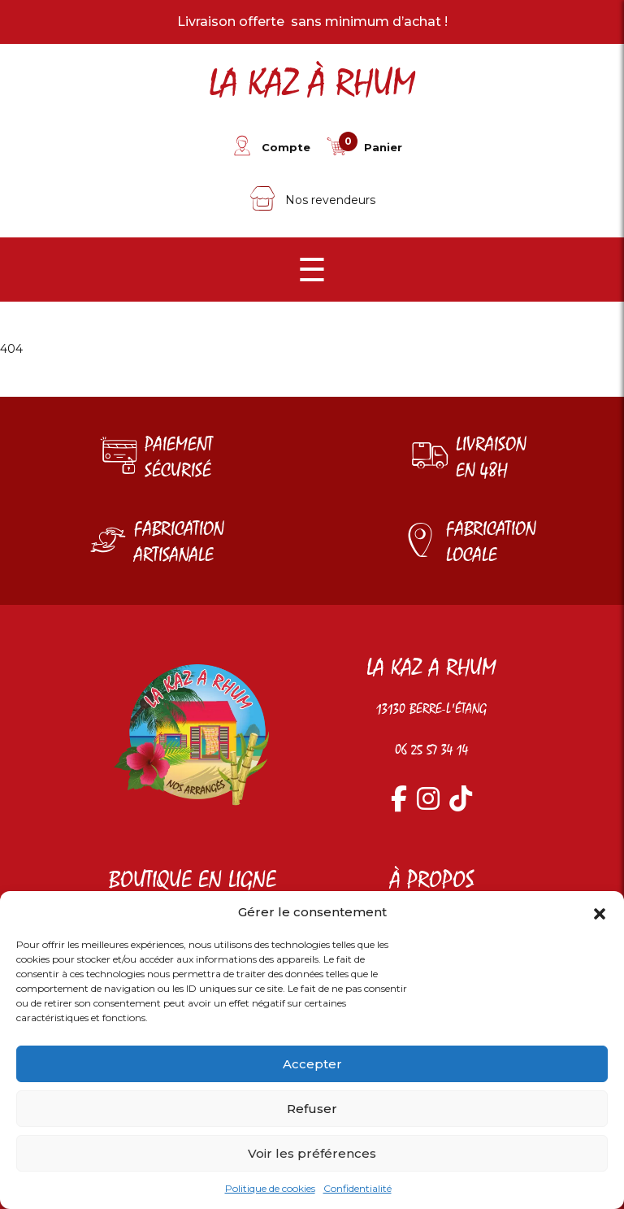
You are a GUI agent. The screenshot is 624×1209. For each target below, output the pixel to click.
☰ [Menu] (312, 269)
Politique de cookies (270, 1188)
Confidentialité (357, 1188)
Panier (383, 147)
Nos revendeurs (312, 200)
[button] (600, 912)
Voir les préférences (312, 1153)
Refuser (312, 1108)
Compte (286, 147)
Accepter (312, 1064)
